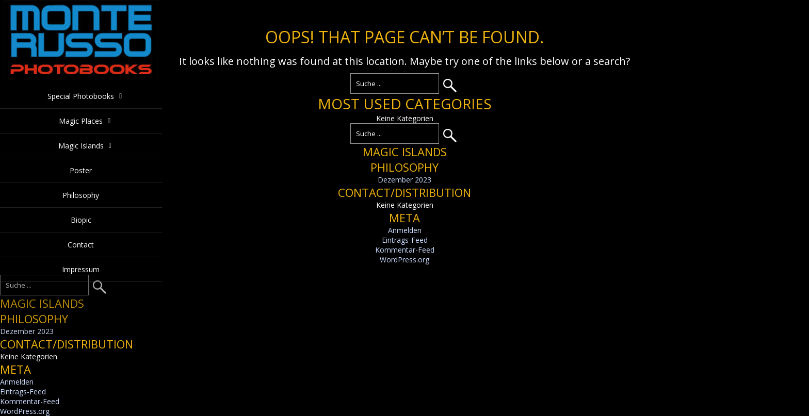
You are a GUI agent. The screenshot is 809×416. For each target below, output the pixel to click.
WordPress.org (404, 259)
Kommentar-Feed (404, 250)
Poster (81, 170)
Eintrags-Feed (405, 240)
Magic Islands (81, 146)
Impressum (81, 269)
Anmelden (405, 230)
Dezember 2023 (404, 180)
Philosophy (80, 195)
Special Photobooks (80, 96)
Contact (81, 244)
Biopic (81, 220)
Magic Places (81, 121)
